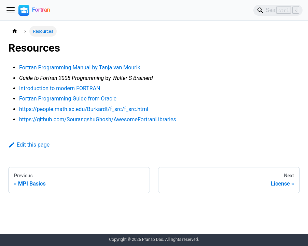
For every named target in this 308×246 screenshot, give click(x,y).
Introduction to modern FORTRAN (59, 88)
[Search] (278, 10)
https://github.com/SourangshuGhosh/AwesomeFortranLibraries (97, 119)
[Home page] (14, 31)
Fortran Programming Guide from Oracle (67, 98)
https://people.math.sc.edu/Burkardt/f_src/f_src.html (83, 109)
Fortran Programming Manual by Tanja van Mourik (79, 67)
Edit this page (29, 144)
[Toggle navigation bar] (10, 10)
